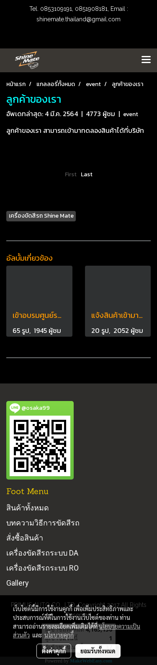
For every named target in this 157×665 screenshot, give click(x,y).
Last (87, 174)
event (130, 114)
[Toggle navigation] (146, 60)
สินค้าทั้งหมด (27, 507)
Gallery (17, 583)
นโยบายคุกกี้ (59, 635)
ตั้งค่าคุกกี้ (54, 651)
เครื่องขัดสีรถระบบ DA (42, 552)
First (71, 174)
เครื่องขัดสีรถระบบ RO (42, 567)
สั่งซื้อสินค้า (24, 537)
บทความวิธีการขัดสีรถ (43, 522)
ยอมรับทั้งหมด (98, 651)
